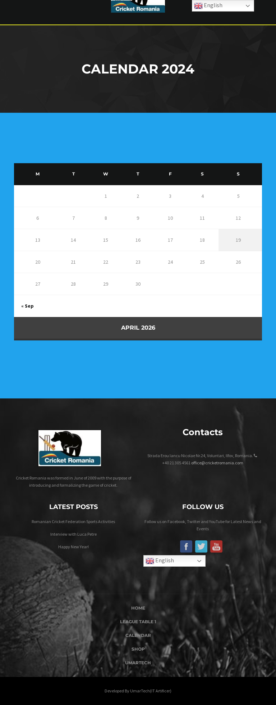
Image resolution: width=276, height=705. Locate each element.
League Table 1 (138, 621)
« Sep (27, 306)
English (160, 561)
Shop (138, 649)
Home (138, 608)
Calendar (138, 635)
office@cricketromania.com (217, 462)
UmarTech (138, 662)
